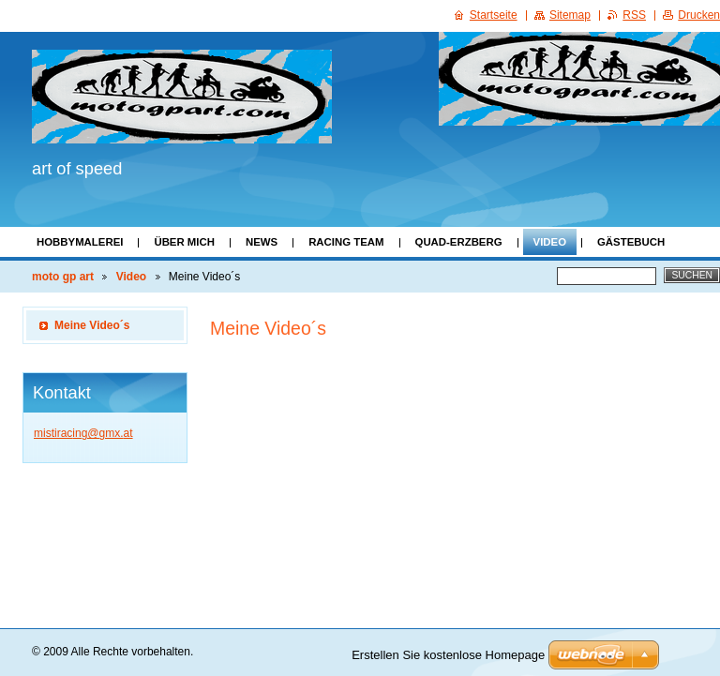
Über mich (184, 242)
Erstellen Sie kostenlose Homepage (448, 655)
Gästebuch (631, 242)
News (262, 242)
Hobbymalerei (80, 242)
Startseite (494, 15)
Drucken (699, 15)
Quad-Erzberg (458, 242)
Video (549, 242)
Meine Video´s (91, 325)
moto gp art (63, 276)
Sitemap (570, 15)
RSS (634, 15)
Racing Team (345, 242)
